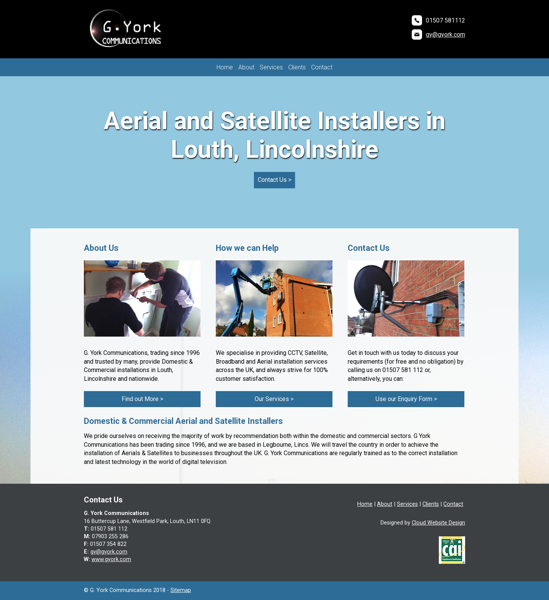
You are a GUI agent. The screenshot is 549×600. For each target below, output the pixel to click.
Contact (321, 67)
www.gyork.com (111, 559)
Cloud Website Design (438, 523)
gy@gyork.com (445, 34)
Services (271, 67)
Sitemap (180, 590)
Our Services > (274, 399)
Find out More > (142, 399)
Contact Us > (274, 179)
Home (225, 67)
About (246, 67)
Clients (297, 67)
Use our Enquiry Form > (406, 399)
